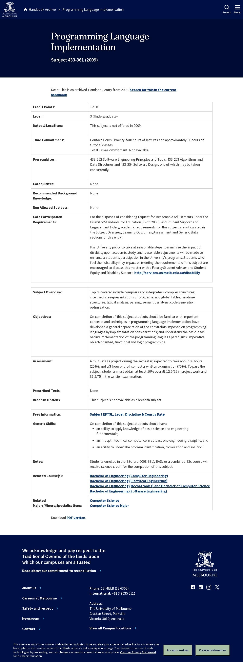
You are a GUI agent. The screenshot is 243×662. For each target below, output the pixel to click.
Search (227, 9)
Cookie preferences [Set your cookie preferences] (212, 650)
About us (29, 588)
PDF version (76, 517)
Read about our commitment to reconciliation (59, 571)
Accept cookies (177, 650)
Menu (237, 9)
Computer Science (104, 500)
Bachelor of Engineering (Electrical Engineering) (128, 480)
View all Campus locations (110, 628)
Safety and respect (37, 608)
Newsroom (30, 618)
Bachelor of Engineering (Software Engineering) (128, 491)
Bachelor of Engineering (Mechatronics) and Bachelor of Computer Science (150, 486)
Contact (28, 629)
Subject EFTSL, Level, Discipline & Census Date (127, 414)
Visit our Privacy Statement (138, 652)
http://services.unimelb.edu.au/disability (167, 272)
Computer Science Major (109, 505)
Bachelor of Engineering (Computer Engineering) (129, 475)
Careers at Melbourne (39, 598)
